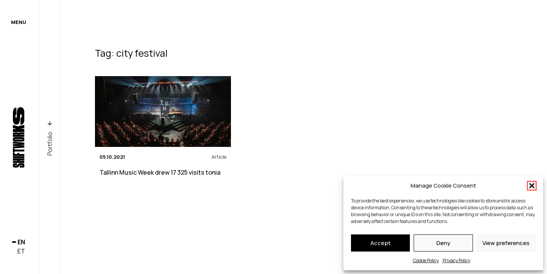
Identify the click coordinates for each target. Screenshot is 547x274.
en (21, 242)
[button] (532, 186)
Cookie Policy (426, 260)
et (21, 251)
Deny (443, 243)
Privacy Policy (456, 260)
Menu (18, 22)
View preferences (506, 243)
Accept (380, 243)
